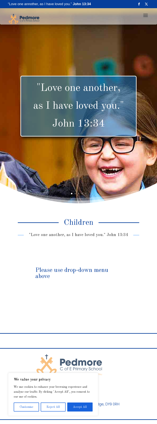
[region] (53, 394)
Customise (26, 407)
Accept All (80, 407)
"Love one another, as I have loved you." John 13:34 (78, 106)
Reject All (53, 407)
